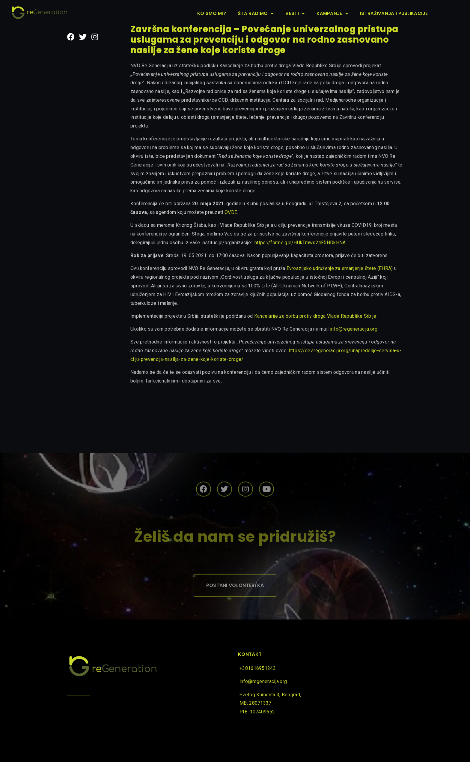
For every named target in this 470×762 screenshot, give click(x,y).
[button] (235, 595)
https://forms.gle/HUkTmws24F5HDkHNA (300, 242)
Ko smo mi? (211, 13)
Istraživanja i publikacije (394, 13)
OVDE (231, 212)
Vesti (295, 13)
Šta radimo (255, 13)
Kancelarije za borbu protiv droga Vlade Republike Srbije (315, 316)
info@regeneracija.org (353, 329)
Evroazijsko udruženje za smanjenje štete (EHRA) (340, 268)
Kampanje (332, 13)
